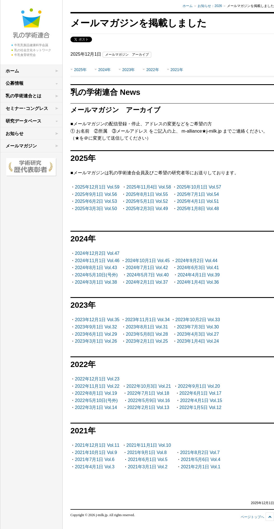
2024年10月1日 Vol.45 (147, 260)
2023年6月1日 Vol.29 (96, 334)
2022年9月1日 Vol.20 (199, 386)
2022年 (152, 69)
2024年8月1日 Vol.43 (96, 267)
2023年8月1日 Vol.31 (147, 327)
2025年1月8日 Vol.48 (198, 208)
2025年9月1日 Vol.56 (96, 194)
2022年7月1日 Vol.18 (148, 393)
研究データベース (23, 121)
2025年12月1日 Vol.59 (97, 187)
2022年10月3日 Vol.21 (148, 386)
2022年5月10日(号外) (96, 400)
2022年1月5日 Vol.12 (200, 407)
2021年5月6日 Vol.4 (200, 459)
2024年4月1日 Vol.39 (198, 274)
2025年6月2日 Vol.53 (96, 201)
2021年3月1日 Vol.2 (147, 466)
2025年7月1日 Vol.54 (198, 194)
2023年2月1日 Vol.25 (147, 341)
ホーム (12, 71)
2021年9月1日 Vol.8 (147, 452)
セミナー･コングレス (27, 108)
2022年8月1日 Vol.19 (96, 393)
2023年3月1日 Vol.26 (96, 341)
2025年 (80, 69)
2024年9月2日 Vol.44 (196, 260)
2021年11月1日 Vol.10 (148, 445)
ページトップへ (252, 517)
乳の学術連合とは (23, 95)
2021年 (177, 69)
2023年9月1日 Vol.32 (96, 327)
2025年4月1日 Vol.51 (198, 201)
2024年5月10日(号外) (96, 274)
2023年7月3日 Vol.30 (198, 327)
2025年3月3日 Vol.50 (96, 208)
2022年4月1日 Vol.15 (201, 400)
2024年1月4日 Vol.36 (198, 282)
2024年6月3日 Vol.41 (198, 267)
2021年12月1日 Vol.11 (97, 445)
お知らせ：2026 (210, 6)
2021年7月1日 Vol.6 (94, 459)
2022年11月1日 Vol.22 (97, 386)
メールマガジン (21, 146)
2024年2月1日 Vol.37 (147, 282)
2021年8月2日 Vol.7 (199, 452)
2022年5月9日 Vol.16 (149, 400)
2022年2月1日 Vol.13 (148, 407)
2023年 (128, 69)
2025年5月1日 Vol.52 (147, 201)
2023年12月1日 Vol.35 (97, 319)
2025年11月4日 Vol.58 (148, 187)
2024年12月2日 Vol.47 (97, 253)
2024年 (104, 69)
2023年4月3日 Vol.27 (198, 334)
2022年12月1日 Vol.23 (97, 379)
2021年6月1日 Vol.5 (147, 459)
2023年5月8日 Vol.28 (147, 334)
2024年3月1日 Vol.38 (96, 282)
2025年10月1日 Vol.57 (199, 187)
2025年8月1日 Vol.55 (147, 194)
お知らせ (14, 133)
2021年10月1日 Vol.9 (96, 452)
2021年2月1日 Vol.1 (200, 466)
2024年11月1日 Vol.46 (97, 260)
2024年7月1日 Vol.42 (147, 267)
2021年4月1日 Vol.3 (94, 466)
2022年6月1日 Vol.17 (200, 393)
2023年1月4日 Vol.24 (198, 341)
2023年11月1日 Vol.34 (147, 319)
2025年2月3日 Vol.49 (147, 208)
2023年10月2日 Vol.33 (197, 319)
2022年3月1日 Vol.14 (96, 407)
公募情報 (14, 83)
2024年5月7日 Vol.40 (148, 274)
